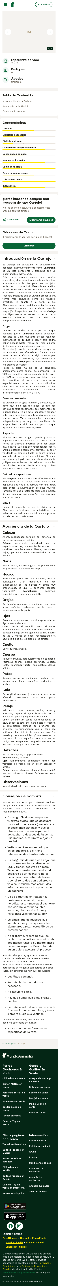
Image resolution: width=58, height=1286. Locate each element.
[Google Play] (15, 1206)
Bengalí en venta (38, 1098)
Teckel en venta (11, 1115)
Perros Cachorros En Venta (12, 1069)
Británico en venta (39, 1087)
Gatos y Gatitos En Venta (37, 1069)
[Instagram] (19, 1226)
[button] (29, 32)
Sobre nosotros (37, 1140)
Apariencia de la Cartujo (15, 106)
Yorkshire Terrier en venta (13, 1094)
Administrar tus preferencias (19, 1272)
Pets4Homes (9, 1238)
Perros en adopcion (13, 1193)
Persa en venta (37, 1112)
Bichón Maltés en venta (12, 1085)
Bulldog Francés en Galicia (13, 1177)
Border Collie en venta (11, 1108)
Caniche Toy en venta (11, 1123)
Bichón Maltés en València (12, 1160)
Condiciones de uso (40, 1163)
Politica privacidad (39, 1146)
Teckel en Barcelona (14, 1144)
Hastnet (24, 1238)
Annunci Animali (35, 1242)
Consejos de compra (13, 111)
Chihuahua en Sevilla (10, 1169)
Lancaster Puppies (16, 1246)
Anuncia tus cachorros (35, 1179)
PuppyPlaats (39, 1238)
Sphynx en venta (38, 1092)
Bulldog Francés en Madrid (13, 1151)
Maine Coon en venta (37, 1105)
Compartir (10, 220)
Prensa (33, 1157)
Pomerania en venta (13, 1101)
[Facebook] (10, 1226)
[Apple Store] (14, 1216)
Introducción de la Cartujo (17, 101)
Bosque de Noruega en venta (40, 1080)
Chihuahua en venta (13, 1078)
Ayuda (32, 1151)
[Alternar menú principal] (5, 4)
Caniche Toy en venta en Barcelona (13, 1186)
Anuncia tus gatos (39, 1186)
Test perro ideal (38, 1191)
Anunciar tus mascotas (36, 1170)
